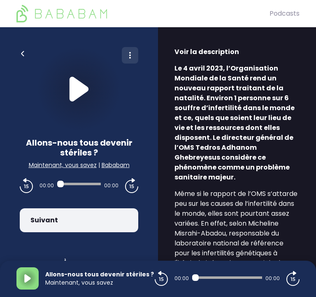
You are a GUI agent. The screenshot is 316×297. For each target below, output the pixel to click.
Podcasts (285, 13)
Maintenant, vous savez (63, 165)
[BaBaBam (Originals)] (143, 13)
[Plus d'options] (130, 55)
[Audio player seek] (79, 184)
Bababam (116, 165)
